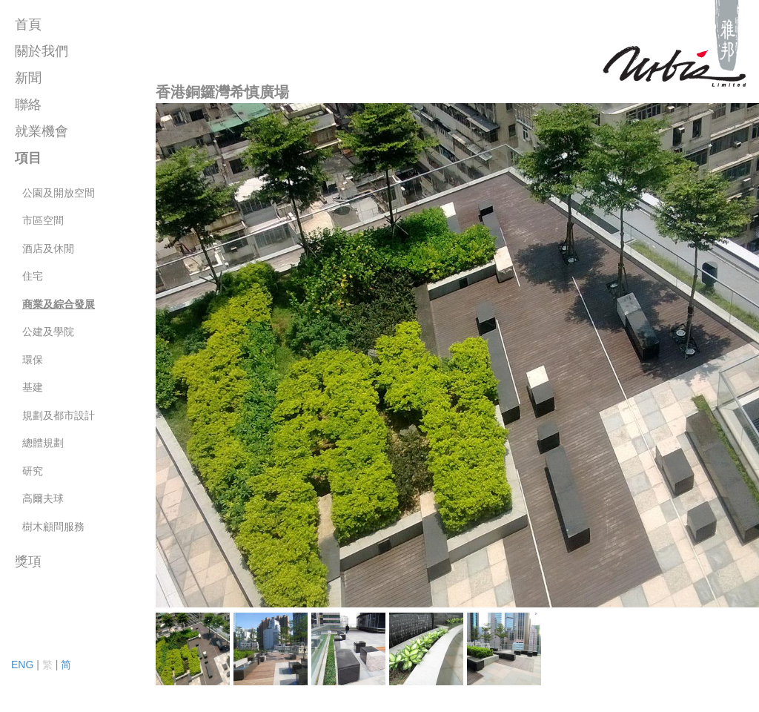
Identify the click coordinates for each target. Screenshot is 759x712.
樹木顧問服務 (53, 527)
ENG (22, 664)
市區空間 (43, 220)
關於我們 (41, 51)
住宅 (32, 276)
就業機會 (41, 131)
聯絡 (28, 104)
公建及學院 (48, 331)
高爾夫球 (43, 498)
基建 (32, 387)
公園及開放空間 (58, 193)
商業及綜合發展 (58, 304)
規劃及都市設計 (58, 415)
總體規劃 (43, 443)
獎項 (28, 561)
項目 (28, 158)
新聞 (28, 77)
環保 (32, 360)
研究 (32, 471)
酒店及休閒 (48, 248)
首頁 (28, 24)
